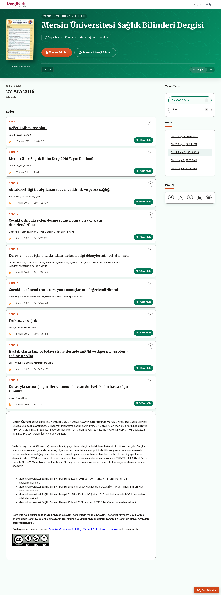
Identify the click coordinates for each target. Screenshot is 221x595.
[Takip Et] (198, 69)
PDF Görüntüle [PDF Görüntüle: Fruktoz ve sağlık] (142, 354)
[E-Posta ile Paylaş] (209, 197)
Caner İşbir (60, 241)
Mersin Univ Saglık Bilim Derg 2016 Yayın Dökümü (52, 163)
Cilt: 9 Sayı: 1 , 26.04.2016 (184, 168)
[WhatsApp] (180, 197)
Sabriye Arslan (17, 349)
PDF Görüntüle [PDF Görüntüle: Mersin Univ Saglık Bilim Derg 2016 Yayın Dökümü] (142, 175)
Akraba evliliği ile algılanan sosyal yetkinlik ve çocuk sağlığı (61, 196)
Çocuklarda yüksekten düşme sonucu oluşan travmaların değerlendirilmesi (57, 232)
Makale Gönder (57, 52)
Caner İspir (68, 316)
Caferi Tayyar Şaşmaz (21, 136)
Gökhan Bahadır (46, 241)
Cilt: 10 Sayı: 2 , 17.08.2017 (184, 136)
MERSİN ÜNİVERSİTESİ (70, 16)
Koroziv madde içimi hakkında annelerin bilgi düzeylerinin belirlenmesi (59, 270)
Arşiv (168, 122)
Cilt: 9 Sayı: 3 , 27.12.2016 (185, 152)
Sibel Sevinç (16, 203)
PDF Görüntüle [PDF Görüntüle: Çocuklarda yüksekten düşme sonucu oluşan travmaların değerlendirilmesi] (142, 246)
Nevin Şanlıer (32, 349)
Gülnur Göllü (16, 279)
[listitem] (190, 100)
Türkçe (196, 4)
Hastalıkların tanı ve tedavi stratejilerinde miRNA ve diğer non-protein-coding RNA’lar (63, 378)
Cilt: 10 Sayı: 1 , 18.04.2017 (184, 144)
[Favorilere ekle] (149, 124)
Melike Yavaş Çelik (32, 203)
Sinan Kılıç (15, 241)
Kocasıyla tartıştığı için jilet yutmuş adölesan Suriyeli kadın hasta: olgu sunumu (69, 416)
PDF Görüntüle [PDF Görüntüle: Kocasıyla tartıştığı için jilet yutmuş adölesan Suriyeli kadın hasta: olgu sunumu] (142, 430)
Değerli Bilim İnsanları (29, 129)
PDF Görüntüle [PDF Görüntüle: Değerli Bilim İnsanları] (142, 141)
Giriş (208, 4)
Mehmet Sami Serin (44, 387)
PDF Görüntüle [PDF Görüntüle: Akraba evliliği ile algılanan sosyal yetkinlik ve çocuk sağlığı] (142, 208)
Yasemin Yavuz (40, 282)
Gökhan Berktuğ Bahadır (33, 316)
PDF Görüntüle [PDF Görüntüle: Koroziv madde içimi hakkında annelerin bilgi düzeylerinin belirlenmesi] (142, 287)
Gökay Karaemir (48, 279)
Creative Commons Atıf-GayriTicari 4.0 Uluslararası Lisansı (83, 557)
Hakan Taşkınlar (29, 241)
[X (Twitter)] (190, 197)
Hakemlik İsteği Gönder (95, 52)
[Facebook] (171, 197)
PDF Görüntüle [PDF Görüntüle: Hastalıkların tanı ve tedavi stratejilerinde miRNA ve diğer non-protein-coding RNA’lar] (142, 392)
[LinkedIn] (199, 197)
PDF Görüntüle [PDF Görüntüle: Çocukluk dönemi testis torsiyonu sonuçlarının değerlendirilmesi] (142, 321)
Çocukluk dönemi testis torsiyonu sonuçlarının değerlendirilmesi (65, 309)
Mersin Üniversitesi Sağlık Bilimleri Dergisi (122, 25)
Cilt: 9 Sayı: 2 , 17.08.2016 (184, 160)
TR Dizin (47, 69)
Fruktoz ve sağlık (24, 343)
